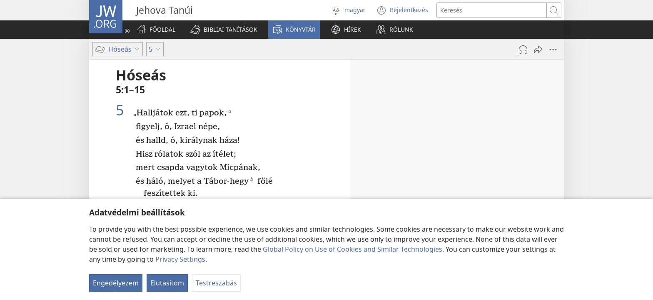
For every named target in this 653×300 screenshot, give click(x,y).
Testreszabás (216, 283)
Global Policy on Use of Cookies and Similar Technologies (352, 249)
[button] (224, 29)
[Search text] (491, 10)
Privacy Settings (180, 259)
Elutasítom (167, 283)
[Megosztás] (538, 49)
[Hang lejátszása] (523, 49)
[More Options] (553, 49)
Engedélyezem (116, 283)
